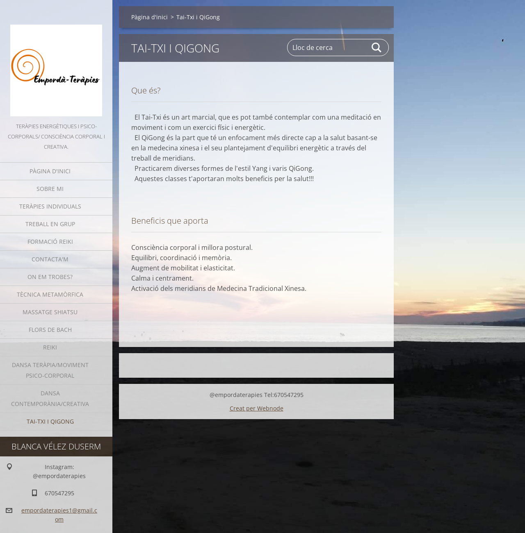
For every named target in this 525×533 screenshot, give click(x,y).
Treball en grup (50, 224)
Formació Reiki (50, 241)
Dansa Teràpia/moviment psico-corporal (50, 370)
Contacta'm (50, 259)
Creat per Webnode (256, 408)
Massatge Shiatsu (50, 312)
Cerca (377, 47)
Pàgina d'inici (50, 171)
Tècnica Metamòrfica (50, 294)
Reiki (50, 347)
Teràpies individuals (50, 206)
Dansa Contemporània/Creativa (50, 398)
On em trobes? (50, 277)
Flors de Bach (50, 329)
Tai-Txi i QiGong (50, 421)
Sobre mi (50, 189)
